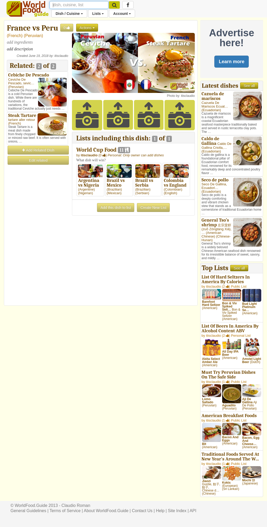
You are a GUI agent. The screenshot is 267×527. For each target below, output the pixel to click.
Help (160, 510)
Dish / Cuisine (69, 13)
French (14, 35)
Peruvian (33, 35)
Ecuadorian (211, 110)
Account (122, 13)
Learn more (231, 61)
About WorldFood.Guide (106, 510)
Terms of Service (65, 510)
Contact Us (142, 510)
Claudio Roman (76, 505)
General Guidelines (28, 510)
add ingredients (20, 42)
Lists (98, 13)
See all (249, 86)
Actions (87, 28)
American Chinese (211, 234)
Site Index (177, 510)
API (193, 510)
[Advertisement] (37, 243)
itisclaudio (61, 56)
